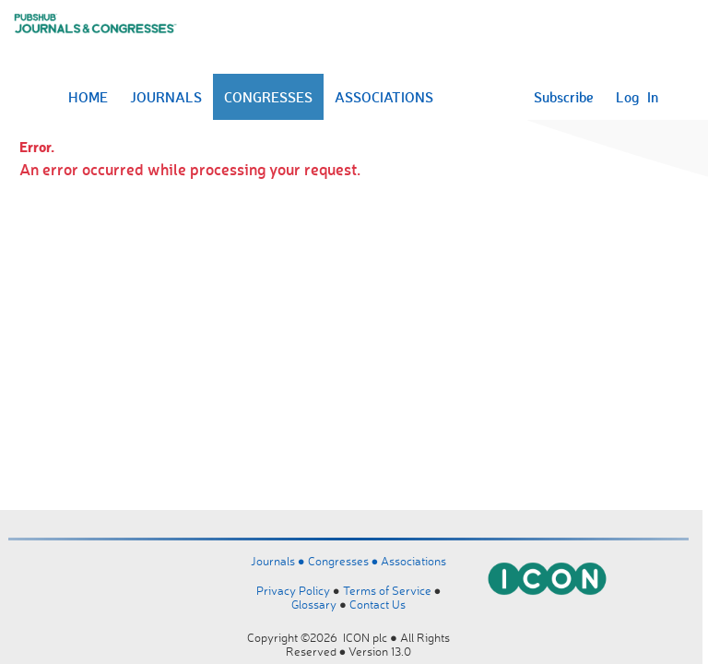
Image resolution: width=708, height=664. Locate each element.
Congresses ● (345, 560)
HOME (88, 97)
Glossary (313, 604)
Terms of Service (387, 590)
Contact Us (377, 604)
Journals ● (279, 560)
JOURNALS (166, 97)
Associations (413, 560)
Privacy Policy (293, 590)
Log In (637, 97)
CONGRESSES (268, 97)
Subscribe (564, 97)
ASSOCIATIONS (384, 97)
